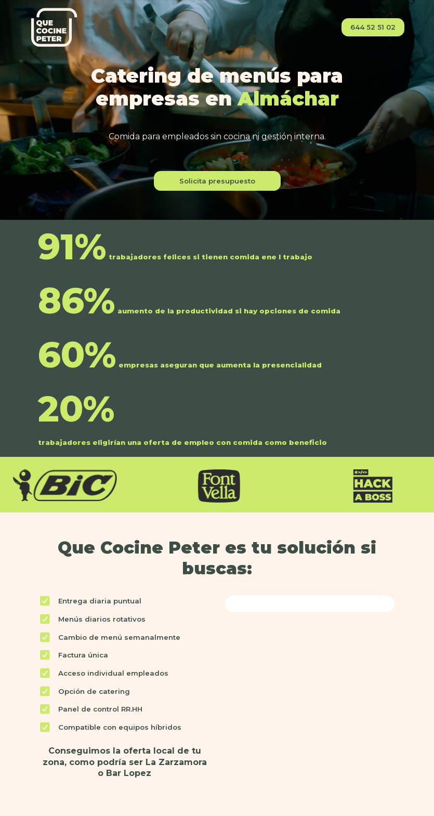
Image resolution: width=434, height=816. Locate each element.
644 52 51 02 (373, 27)
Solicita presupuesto (217, 181)
